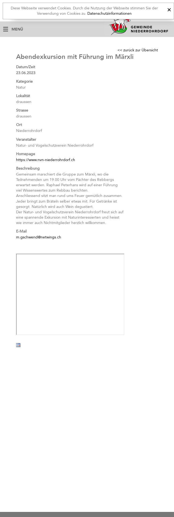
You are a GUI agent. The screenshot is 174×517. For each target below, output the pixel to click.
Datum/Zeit (25, 67)
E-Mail (21, 231)
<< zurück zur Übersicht (137, 50)
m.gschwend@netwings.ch (38, 237)
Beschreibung (28, 168)
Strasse (22, 110)
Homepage (25, 154)
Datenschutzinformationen (109, 13)
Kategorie (24, 81)
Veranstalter (26, 139)
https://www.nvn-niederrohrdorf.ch (45, 159)
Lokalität (23, 95)
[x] (169, 9)
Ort (19, 124)
